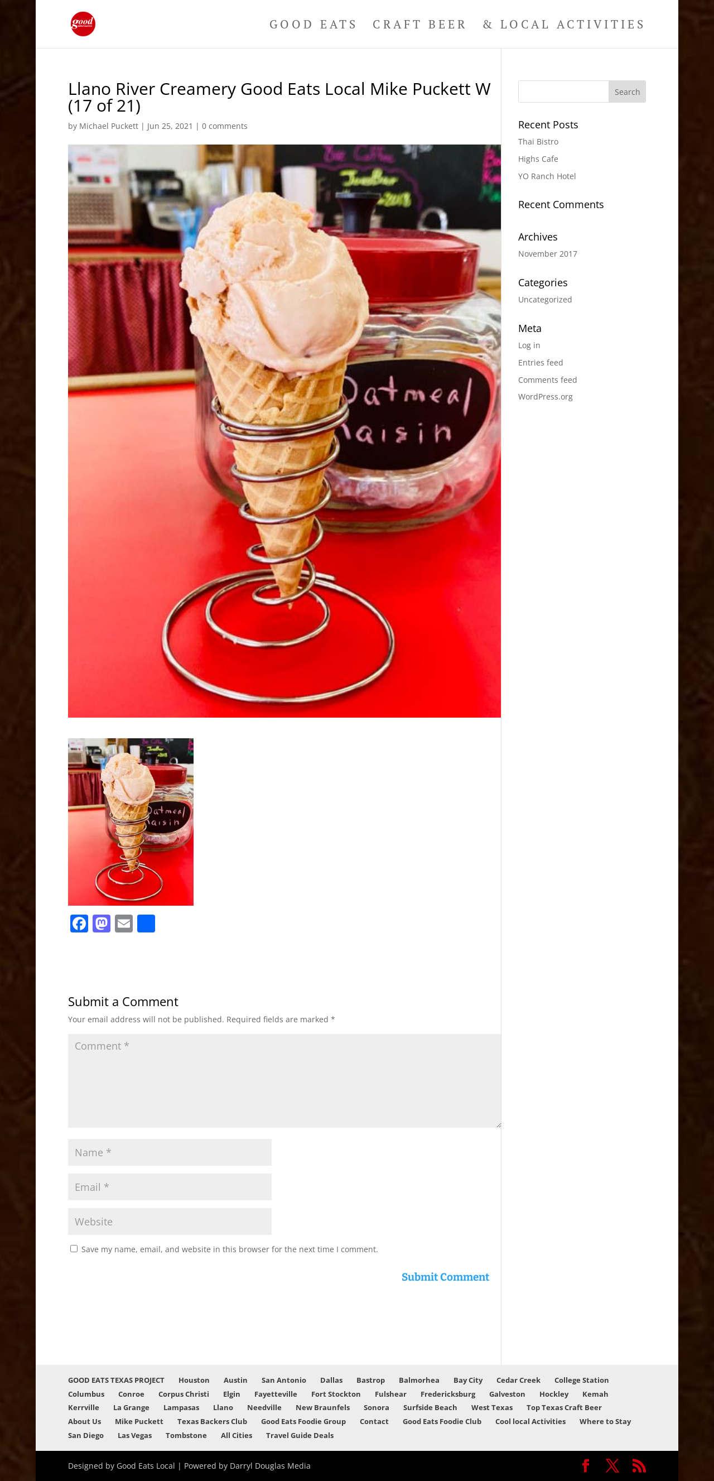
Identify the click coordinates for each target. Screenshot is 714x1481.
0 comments (225, 126)
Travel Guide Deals (300, 1435)
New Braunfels (323, 1407)
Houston (194, 1380)
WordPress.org (545, 396)
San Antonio (284, 1380)
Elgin (231, 1394)
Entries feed (540, 362)
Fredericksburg (448, 1394)
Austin (236, 1380)
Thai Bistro (538, 141)
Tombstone (186, 1435)
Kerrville (83, 1407)
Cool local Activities (530, 1421)
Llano (223, 1407)
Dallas (331, 1380)
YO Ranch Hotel (547, 176)
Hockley (553, 1394)
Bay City (468, 1380)
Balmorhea (419, 1380)
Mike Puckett (139, 1421)
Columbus (86, 1394)
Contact (374, 1421)
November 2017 (547, 253)
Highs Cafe (538, 158)
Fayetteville (275, 1394)
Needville (264, 1407)
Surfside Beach (430, 1407)
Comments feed (547, 379)
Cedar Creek (518, 1380)
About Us (84, 1421)
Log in (529, 345)
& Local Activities (564, 26)
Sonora (376, 1407)
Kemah (595, 1394)
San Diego (86, 1435)
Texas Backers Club (212, 1421)
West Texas (492, 1407)
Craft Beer (420, 26)
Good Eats (313, 26)
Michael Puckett (108, 126)
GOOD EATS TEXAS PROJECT (116, 1380)
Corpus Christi (183, 1394)
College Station (581, 1380)
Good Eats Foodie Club (442, 1421)
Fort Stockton (336, 1394)
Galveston (507, 1394)
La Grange (131, 1407)
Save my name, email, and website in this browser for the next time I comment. (229, 1249)
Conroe (131, 1394)
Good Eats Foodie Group (303, 1421)
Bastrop (370, 1380)
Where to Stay (605, 1421)
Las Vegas (135, 1435)
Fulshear (391, 1394)
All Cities (236, 1435)
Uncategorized (545, 299)
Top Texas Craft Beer (564, 1407)
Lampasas (181, 1407)
